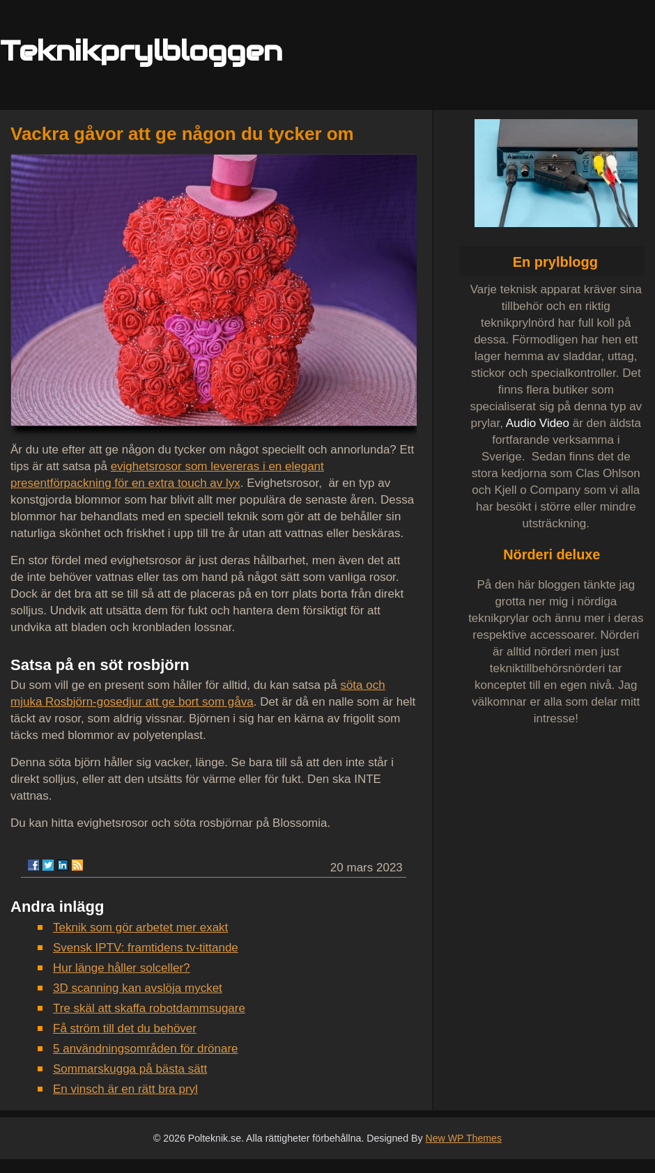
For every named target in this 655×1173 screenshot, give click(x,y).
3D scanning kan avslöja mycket (137, 988)
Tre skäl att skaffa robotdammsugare (149, 1008)
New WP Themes (463, 1138)
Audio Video (537, 423)
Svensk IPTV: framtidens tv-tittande (145, 947)
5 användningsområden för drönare (145, 1048)
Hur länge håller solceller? (121, 967)
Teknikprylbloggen (141, 50)
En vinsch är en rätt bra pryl (125, 1089)
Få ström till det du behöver (124, 1028)
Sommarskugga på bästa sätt (130, 1068)
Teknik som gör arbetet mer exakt (140, 927)
